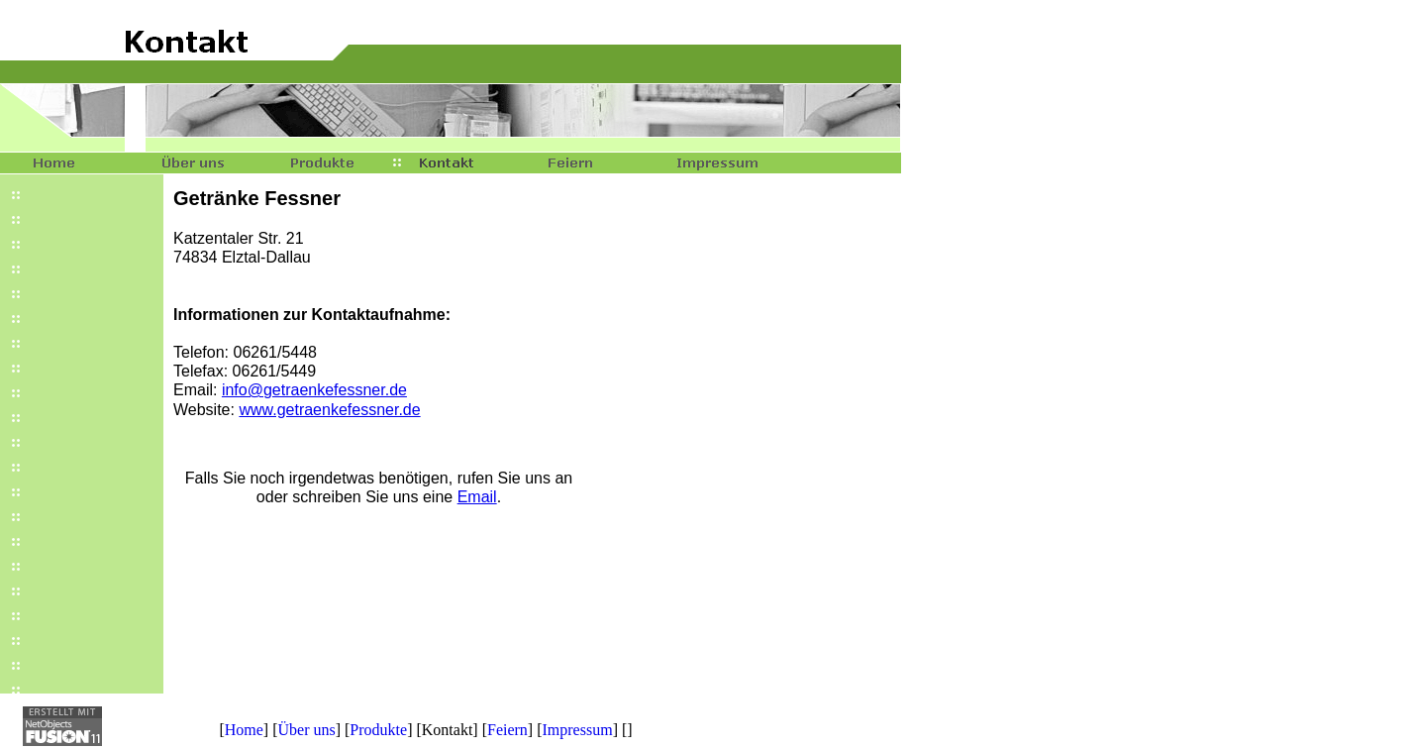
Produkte (378, 729)
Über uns (306, 729)
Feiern (507, 729)
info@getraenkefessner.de (314, 389)
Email (477, 496)
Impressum (578, 729)
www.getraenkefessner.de (329, 409)
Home (244, 729)
